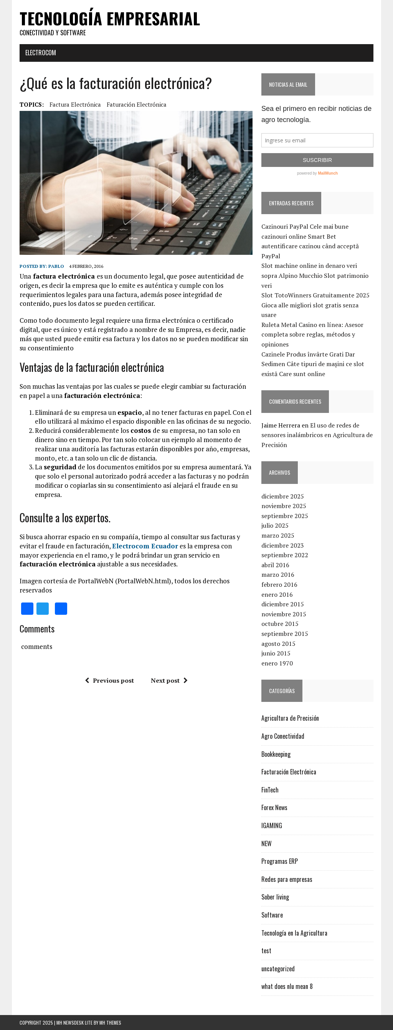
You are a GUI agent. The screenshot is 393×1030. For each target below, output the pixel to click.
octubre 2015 (280, 623)
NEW (266, 843)
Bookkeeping (276, 754)
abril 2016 (275, 565)
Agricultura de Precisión (290, 718)
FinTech (270, 789)
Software (272, 914)
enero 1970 (277, 663)
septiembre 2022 (284, 555)
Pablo (56, 266)
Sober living (275, 896)
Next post (169, 680)
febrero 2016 (279, 584)
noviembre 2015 (283, 614)
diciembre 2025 (282, 496)
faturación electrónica (137, 104)
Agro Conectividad (282, 736)
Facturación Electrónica (288, 771)
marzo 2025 (277, 535)
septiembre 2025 (284, 516)
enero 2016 (277, 594)
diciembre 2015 (282, 604)
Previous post (109, 680)
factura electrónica (75, 104)
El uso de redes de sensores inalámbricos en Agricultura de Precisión (317, 435)
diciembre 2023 (282, 545)
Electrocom (40, 52)
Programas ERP (279, 861)
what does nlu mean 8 (287, 986)
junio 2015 (276, 653)
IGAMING (271, 825)
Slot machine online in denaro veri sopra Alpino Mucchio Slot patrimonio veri (314, 275)
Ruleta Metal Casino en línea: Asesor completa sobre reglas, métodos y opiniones (312, 334)
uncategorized (278, 968)
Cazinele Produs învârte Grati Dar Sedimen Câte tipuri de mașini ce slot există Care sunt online (312, 364)
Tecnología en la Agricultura (294, 933)
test (266, 950)
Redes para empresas (286, 879)
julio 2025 (275, 525)
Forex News (274, 807)
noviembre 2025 (283, 506)
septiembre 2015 (284, 633)
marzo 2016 (277, 574)
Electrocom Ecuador (145, 545)
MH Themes (110, 1022)
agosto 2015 (278, 643)
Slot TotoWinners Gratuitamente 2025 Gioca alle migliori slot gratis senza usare (315, 305)
